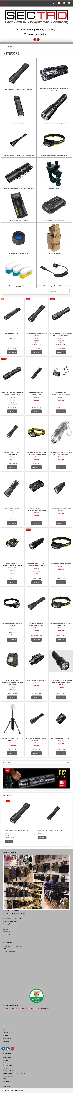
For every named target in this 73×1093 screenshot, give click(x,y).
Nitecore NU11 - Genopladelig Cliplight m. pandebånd (12, 566)
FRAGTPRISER (7, 1084)
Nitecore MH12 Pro (12, 333)
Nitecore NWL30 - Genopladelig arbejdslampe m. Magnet (12, 682)
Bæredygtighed (7, 1081)
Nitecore (12, 336)
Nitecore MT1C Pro (12, 508)
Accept (21, 1090)
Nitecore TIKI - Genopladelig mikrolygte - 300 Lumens (61, 453)
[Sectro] (36, 16)
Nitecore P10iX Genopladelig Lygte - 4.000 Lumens (12, 394)
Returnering (6, 1086)
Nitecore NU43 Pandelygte (61, 564)
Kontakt (5, 1060)
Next (68, 762)
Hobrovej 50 (6, 931)
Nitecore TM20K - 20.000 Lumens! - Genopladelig (36, 565)
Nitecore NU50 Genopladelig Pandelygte (60, 624)
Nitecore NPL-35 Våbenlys (36, 680)
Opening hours (7, 1057)
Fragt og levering (8, 1065)
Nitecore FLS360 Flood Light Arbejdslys (12, 739)
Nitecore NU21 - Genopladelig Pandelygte (60, 394)
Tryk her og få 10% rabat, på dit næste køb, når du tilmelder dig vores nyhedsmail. (26, 1008)
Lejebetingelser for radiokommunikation (14, 1073)
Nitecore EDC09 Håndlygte (61, 508)
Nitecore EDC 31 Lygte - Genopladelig (36, 394)
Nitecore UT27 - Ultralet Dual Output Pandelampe (36, 453)
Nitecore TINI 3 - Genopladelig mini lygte (36, 509)
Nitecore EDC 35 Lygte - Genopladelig (12, 453)
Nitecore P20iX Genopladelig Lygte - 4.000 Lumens (61, 334)
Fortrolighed (6, 1063)
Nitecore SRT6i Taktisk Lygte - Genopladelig (36, 739)
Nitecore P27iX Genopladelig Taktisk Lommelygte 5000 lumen (61, 682)
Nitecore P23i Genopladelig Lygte (36, 334)
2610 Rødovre (7, 934)
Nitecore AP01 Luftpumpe (60, 738)
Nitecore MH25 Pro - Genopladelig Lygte (36, 624)
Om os (5, 1068)
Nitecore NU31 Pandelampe (12, 623)
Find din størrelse (8, 1076)
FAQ (4, 1078)
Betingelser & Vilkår (8, 1070)
